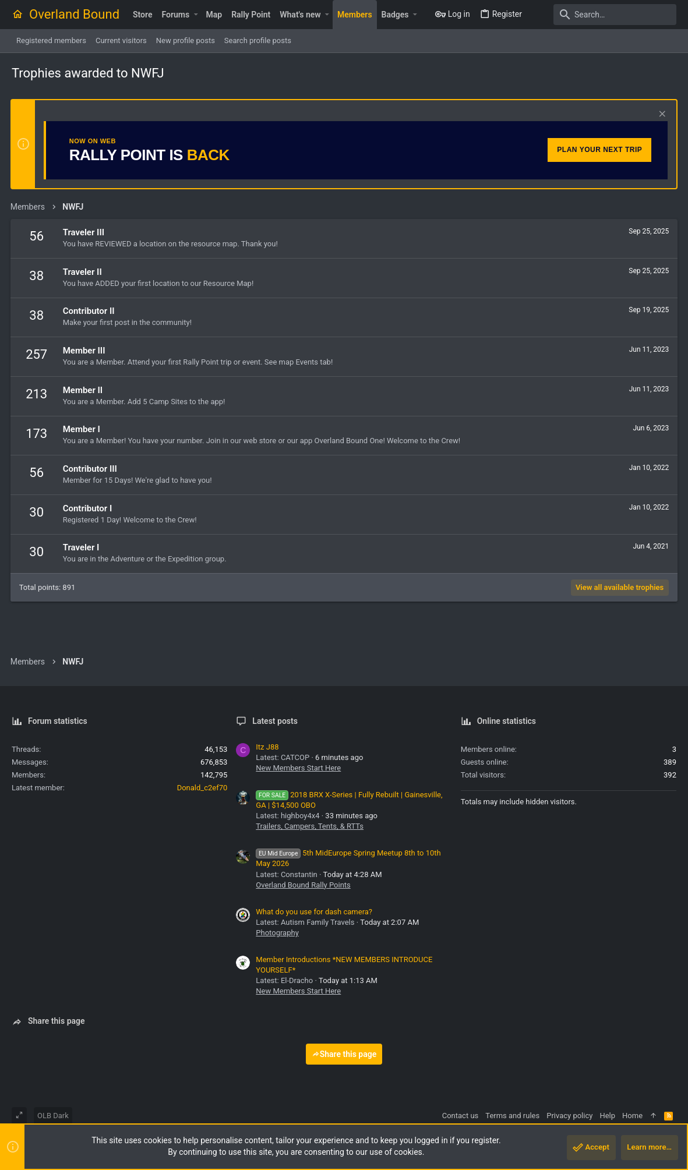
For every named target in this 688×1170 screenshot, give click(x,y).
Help (607, 1115)
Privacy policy (569, 1115)
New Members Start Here (298, 767)
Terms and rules (512, 1115)
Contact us (460, 1115)
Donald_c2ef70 (202, 787)
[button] (195, 14)
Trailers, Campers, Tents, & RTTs (310, 826)
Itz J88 (267, 747)
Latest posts (275, 721)
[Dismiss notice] (659, 115)
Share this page (344, 1054)
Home (632, 1115)
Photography (277, 932)
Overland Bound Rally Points (303, 885)
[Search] (603, 14)
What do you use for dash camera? (314, 911)
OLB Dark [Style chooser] (53, 1115)
